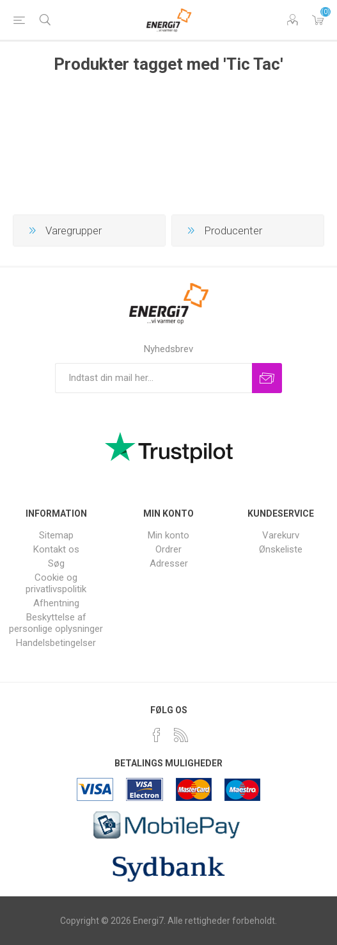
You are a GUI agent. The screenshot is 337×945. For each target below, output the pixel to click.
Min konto (168, 535)
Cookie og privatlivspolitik (56, 583)
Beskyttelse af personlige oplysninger (56, 622)
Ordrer (168, 549)
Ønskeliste (280, 549)
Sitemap (56, 535)
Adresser (169, 563)
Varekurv (318, 20)
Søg (56, 563)
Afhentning (56, 603)
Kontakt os (56, 549)
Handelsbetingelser (56, 643)
